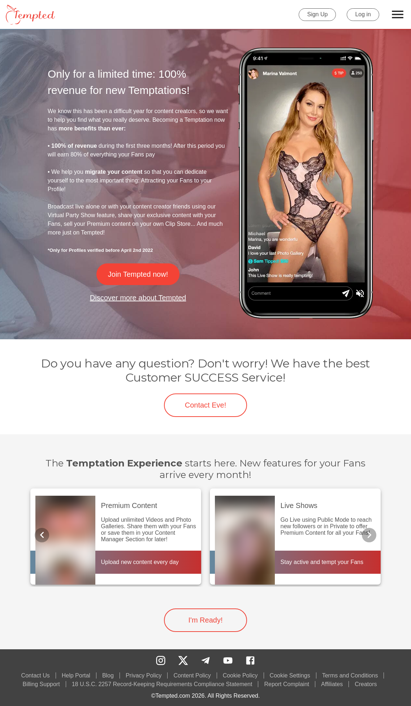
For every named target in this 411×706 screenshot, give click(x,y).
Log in (363, 15)
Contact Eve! (205, 405)
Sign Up (317, 15)
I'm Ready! (205, 620)
